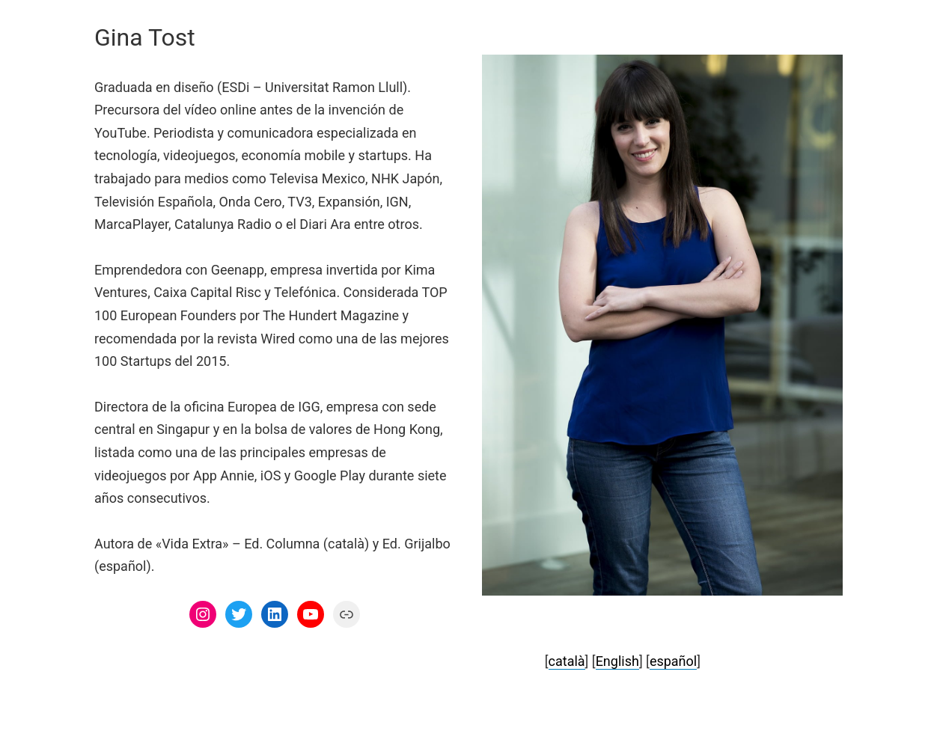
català (567, 661)
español (673, 661)
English (617, 661)
